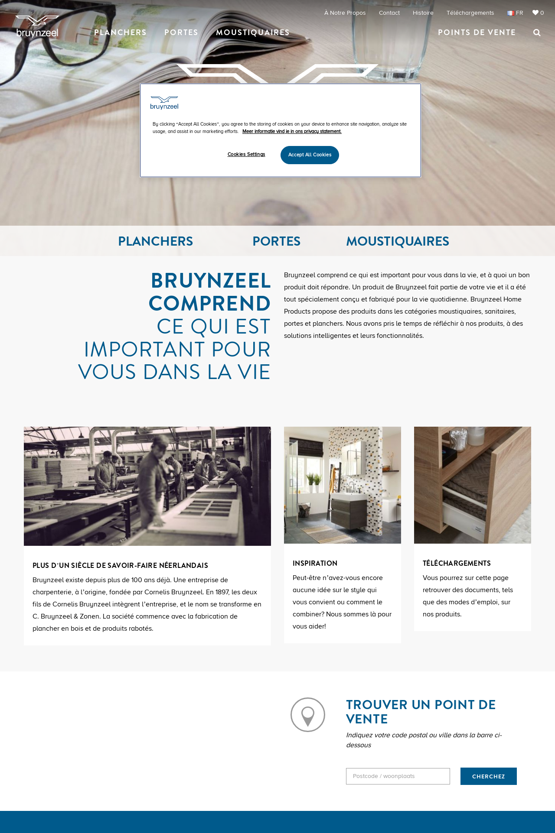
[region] (280, 130)
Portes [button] (181, 32)
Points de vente (477, 32)
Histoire (423, 12)
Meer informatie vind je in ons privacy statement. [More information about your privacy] (292, 131)
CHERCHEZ (488, 776)
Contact (389, 12)
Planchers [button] (120, 32)
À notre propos (345, 12)
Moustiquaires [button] (253, 32)
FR (515, 13)
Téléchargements (470, 12)
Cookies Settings (246, 154)
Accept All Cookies (309, 155)
